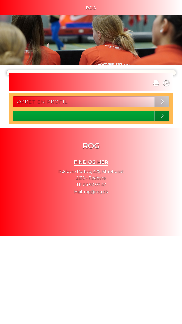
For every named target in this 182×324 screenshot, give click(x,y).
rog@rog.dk (96, 191)
